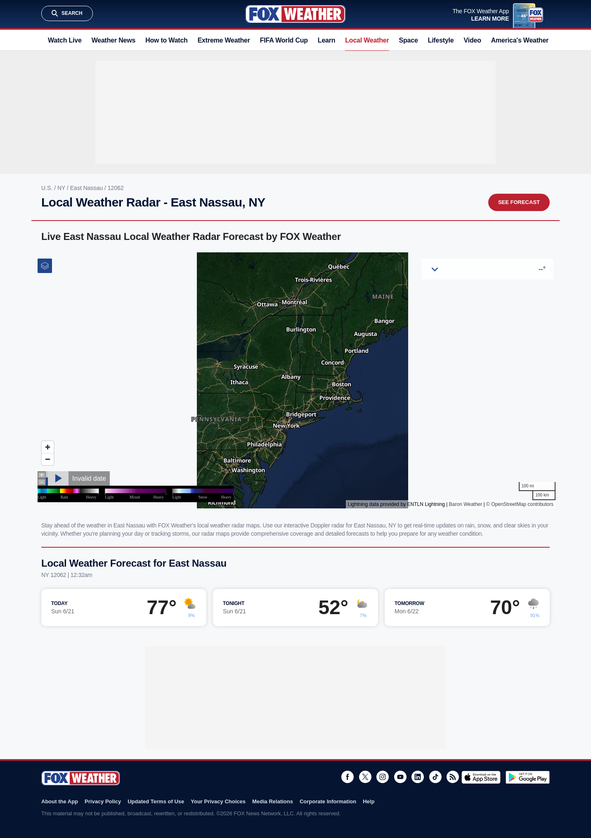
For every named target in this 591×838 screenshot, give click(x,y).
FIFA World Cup (284, 40)
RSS (453, 777)
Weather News (113, 40)
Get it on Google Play (528, 777)
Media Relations (272, 801)
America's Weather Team (529, 40)
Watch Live (65, 40)
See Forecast (519, 202)
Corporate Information (328, 801)
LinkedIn (417, 777)
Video (472, 40)
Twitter (365, 777)
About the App (59, 801)
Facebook (347, 777)
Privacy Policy (103, 801)
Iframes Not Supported (295, 380)
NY (62, 188)
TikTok (435, 777)
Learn (326, 40)
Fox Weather (295, 14)
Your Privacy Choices (218, 801)
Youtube (400, 777)
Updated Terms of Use (156, 801)
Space (408, 40)
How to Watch (166, 40)
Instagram (382, 777)
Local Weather (367, 40)
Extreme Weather (224, 40)
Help (368, 801)
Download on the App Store (481, 777)
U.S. (47, 188)
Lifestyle (441, 40)
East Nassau (87, 188)
